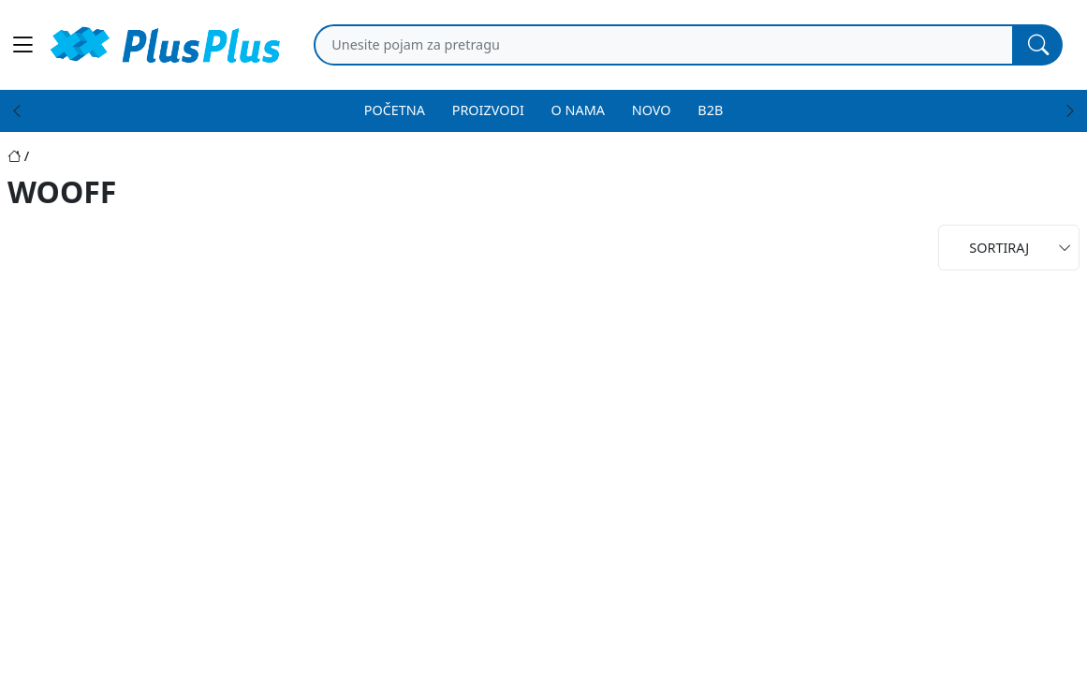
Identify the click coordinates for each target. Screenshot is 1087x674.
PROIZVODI (488, 110)
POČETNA (394, 110)
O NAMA (578, 110)
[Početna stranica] (20, 156)
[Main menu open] (22, 44)
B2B (710, 110)
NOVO (651, 110)
